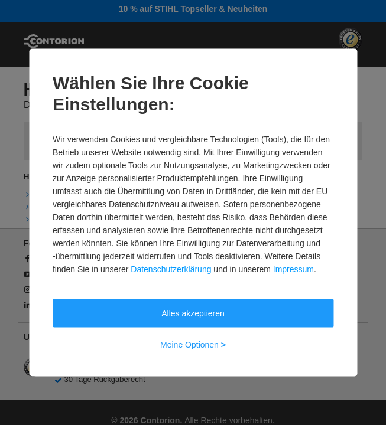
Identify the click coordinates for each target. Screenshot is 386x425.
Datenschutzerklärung (171, 269)
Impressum (293, 269)
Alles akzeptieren (193, 313)
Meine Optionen (193, 344)
